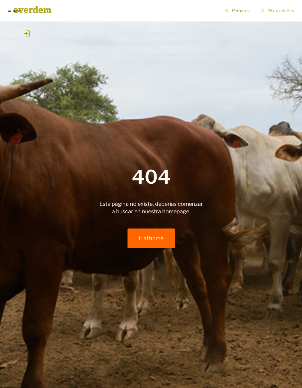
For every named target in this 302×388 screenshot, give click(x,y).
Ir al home (151, 238)
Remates (237, 10)
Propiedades (277, 10)
